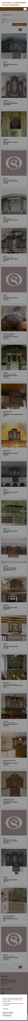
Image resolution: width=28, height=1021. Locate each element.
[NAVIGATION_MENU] (25, 9)
